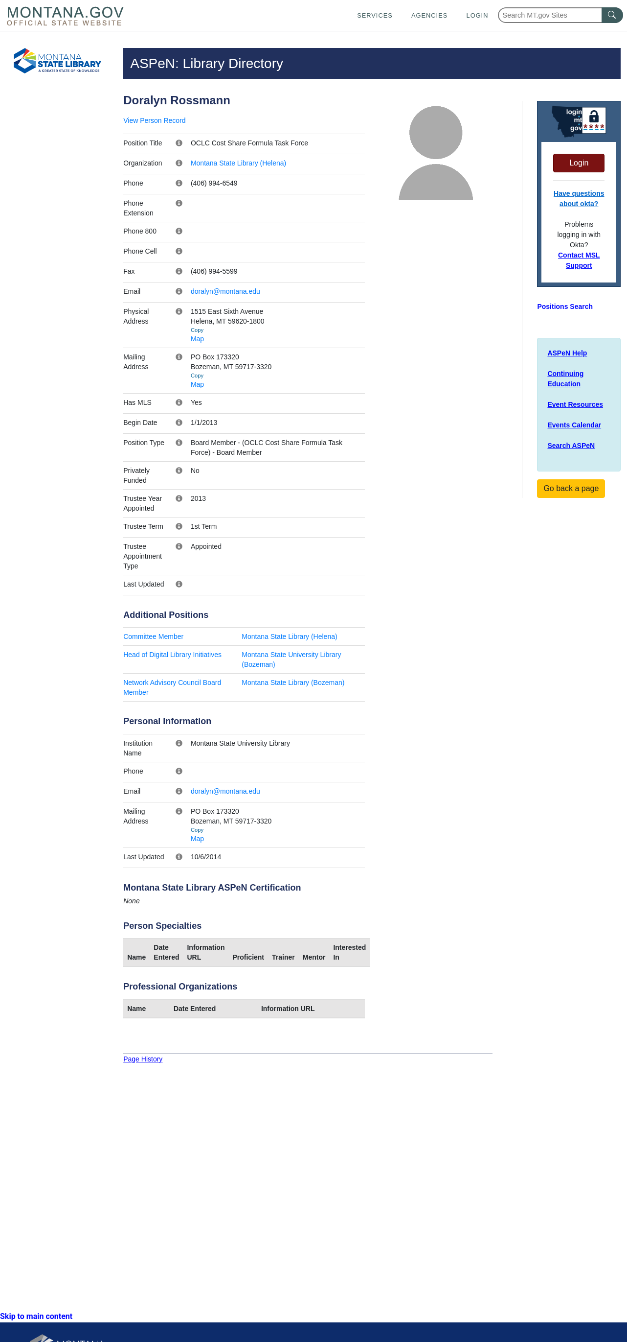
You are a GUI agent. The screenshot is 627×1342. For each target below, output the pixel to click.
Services (374, 15)
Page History (142, 1059)
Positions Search (565, 306)
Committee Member (153, 636)
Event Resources (575, 404)
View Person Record (154, 120)
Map (197, 339)
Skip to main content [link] (36, 1316)
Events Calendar (574, 425)
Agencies (429, 15)
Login (478, 15)
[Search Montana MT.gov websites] (560, 15)
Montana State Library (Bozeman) (293, 682)
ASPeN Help (567, 353)
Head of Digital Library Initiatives (172, 655)
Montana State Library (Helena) (238, 163)
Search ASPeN (571, 445)
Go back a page (571, 488)
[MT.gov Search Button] (612, 15)
